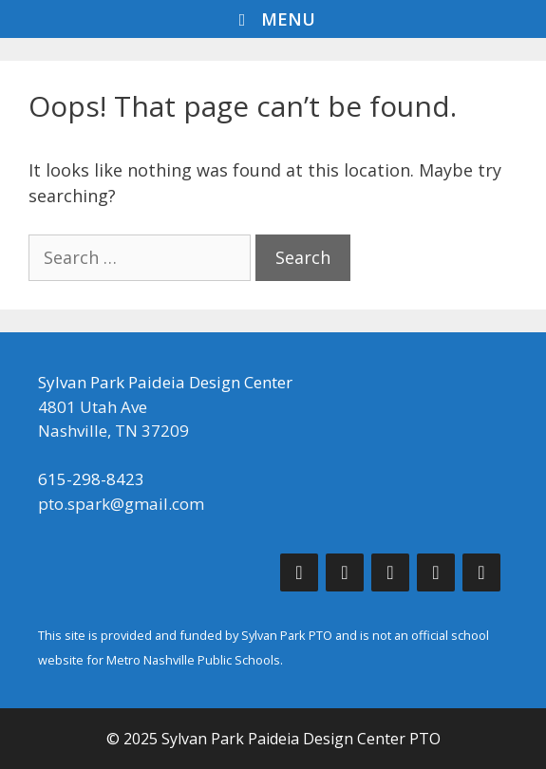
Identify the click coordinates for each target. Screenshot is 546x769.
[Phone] (436, 572)
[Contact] (481, 572)
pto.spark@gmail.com (121, 504)
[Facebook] (299, 572)
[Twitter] (345, 572)
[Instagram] (390, 572)
